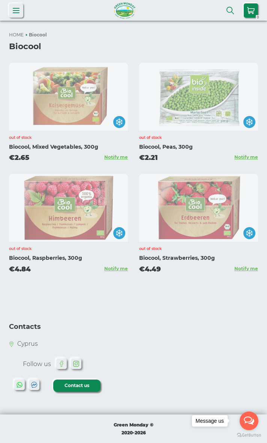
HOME (16, 35)
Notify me (116, 157)
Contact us (76, 385)
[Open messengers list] (249, 420)
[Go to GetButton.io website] (249, 435)
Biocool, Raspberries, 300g (45, 258)
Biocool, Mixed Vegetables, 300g (53, 146)
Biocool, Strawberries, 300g (177, 258)
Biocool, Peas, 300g (166, 146)
